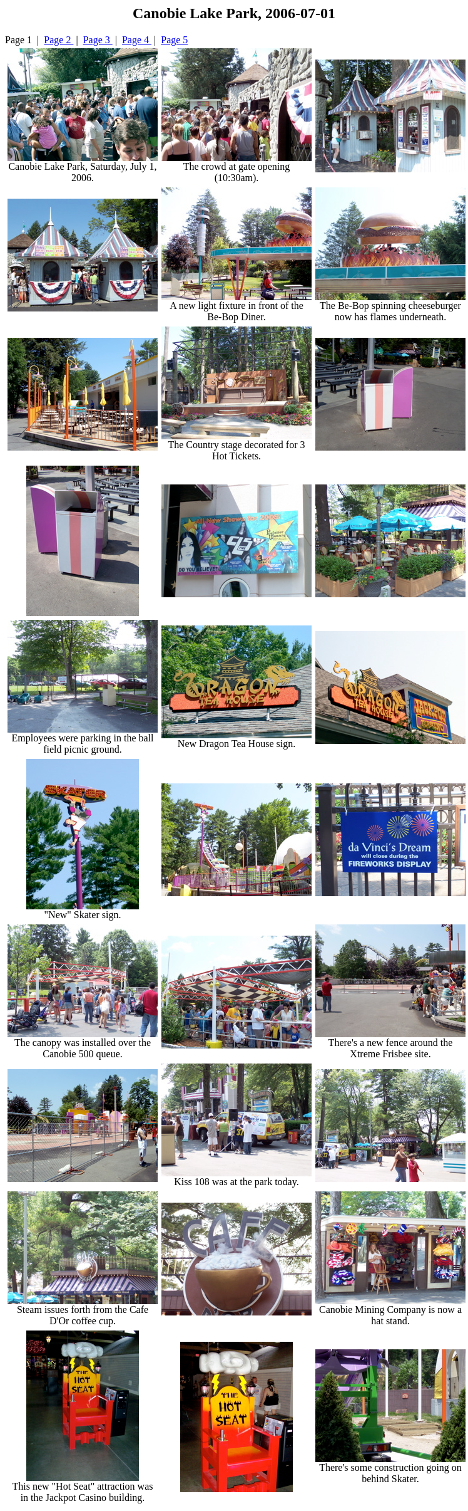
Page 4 (136, 39)
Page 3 (98, 39)
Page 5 (174, 39)
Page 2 (58, 39)
